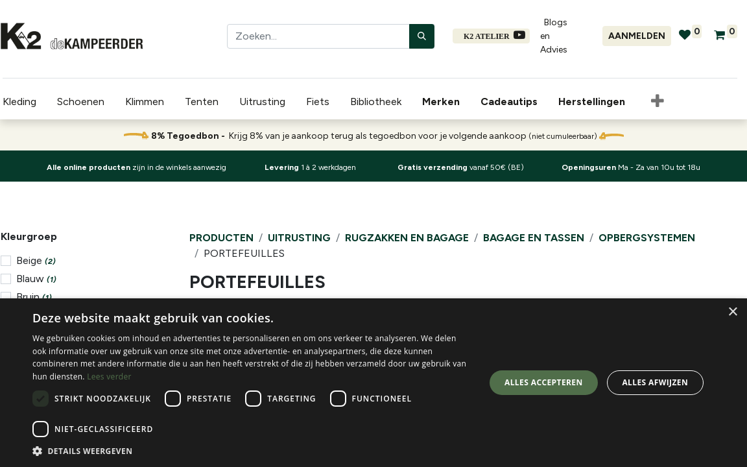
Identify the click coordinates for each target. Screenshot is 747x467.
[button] (655, 101)
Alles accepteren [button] (543, 382)
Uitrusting (299, 238)
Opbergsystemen (647, 238)
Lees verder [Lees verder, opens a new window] (109, 376)
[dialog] (373, 382)
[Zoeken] (421, 36)
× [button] (732, 312)
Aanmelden (636, 36)
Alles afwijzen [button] (655, 382)
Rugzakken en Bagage (407, 238)
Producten (221, 238)
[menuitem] (441, 102)
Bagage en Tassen (533, 238)
